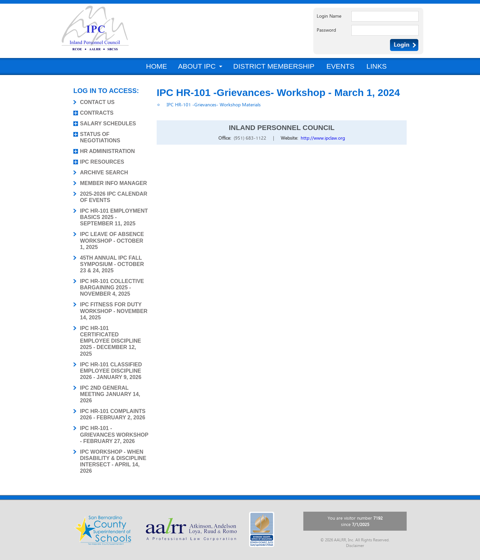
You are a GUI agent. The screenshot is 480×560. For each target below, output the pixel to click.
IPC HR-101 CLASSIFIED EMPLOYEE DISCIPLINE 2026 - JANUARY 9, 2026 (111, 371)
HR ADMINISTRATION (107, 151)
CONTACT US (97, 102)
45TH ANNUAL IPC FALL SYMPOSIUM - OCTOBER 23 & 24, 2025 (112, 264)
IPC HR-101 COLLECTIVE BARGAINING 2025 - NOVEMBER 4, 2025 (112, 287)
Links (376, 66)
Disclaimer (355, 545)
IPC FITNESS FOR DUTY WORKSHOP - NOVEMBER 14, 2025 (113, 311)
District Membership (273, 66)
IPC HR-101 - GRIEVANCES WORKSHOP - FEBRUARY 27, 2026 (114, 434)
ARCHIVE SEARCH (104, 172)
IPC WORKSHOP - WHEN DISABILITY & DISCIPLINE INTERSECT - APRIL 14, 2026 (113, 461)
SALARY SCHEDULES (108, 123)
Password (326, 30)
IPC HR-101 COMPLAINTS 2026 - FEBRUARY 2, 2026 (112, 414)
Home (156, 66)
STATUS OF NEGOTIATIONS (100, 137)
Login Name (329, 16)
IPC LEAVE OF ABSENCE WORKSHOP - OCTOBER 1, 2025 (112, 240)
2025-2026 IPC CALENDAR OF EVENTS (113, 197)
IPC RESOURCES (102, 162)
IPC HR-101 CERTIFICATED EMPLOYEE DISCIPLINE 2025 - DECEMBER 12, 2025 (110, 341)
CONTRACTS (96, 113)
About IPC (197, 66)
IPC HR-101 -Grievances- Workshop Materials (214, 104)
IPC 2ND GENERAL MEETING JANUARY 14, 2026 (110, 394)
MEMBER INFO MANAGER (113, 183)
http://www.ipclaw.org (323, 138)
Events (340, 66)
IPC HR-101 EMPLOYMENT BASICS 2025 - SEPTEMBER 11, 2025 (114, 217)
